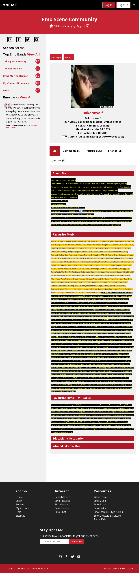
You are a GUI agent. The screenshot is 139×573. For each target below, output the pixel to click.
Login (19, 500)
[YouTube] (36, 40)
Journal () (59, 160)
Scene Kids (100, 519)
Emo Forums (62, 508)
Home (19, 497)
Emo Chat (60, 512)
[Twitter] (27, 40)
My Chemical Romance (16, 83)
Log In (108, 5)
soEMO (10, 5)
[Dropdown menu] (134, 5)
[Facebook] (18, 40)
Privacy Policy (40, 568)
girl (81, 210)
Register (21, 504)
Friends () (115, 151)
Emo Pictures (62, 500)
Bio (54, 151)
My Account (22, 508)
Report (68, 57)
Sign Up (123, 5)
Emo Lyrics (100, 508)
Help (18, 512)
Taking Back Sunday (14, 61)
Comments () (71, 151)
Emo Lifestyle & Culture (107, 515)
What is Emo (101, 497)
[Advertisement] (93, 45)
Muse (6, 90)
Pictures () (94, 151)
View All (33, 54)
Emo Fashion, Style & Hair (108, 512)
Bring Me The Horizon (15, 75)
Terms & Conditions (17, 568)
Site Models (61, 504)
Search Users (62, 497)
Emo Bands (100, 504)
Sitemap (20, 515)
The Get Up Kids (12, 68)
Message (56, 57)
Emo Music (100, 500)
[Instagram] (88, 26)
